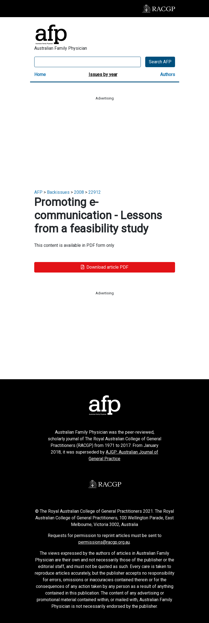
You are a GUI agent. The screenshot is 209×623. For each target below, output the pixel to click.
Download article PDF (104, 267)
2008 (79, 192)
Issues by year (103, 74)
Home (40, 74)
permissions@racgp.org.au (104, 542)
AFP (38, 192)
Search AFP (160, 61)
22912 (94, 192)
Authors (167, 74)
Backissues (58, 192)
